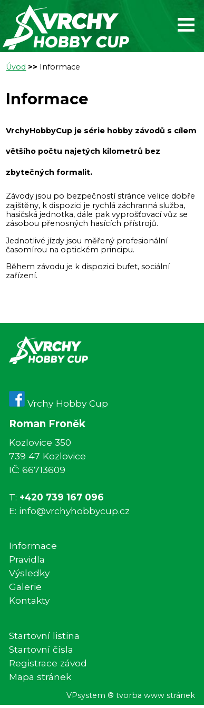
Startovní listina (44, 635)
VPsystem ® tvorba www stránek (130, 696)
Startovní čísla (41, 649)
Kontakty (29, 600)
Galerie (25, 586)
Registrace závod (48, 662)
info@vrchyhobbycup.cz (74, 510)
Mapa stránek (40, 676)
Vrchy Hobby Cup (58, 403)
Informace (60, 67)
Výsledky (29, 572)
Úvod (16, 67)
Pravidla (27, 559)
